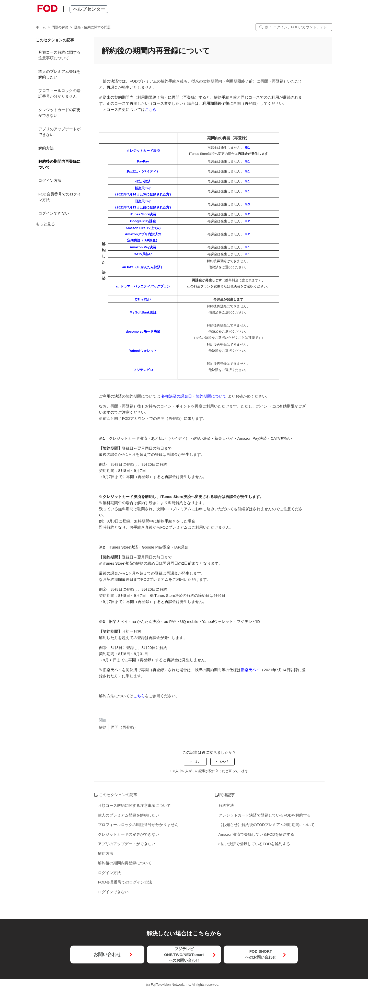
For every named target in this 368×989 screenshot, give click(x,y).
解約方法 (46, 148)
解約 (103, 727)
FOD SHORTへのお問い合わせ (260, 954)
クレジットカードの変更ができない (59, 113)
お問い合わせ (107, 954)
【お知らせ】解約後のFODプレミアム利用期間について (266, 824)
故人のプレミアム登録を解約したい (59, 74)
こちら (150, 109)
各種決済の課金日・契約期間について (193, 396)
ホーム (41, 27)
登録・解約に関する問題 (92, 27)
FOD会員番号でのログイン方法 (59, 197)
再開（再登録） (124, 727)
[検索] (294, 27)
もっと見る (45, 224)
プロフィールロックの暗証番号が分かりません (59, 93)
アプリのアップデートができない (59, 132)
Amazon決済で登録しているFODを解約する (256, 834)
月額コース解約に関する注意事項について (59, 55)
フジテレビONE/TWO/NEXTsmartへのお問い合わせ (184, 954)
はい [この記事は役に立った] (197, 761)
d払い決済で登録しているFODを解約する (254, 844)
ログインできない (53, 213)
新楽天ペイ (250, 670)
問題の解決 (60, 27)
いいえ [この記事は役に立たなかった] (224, 761)
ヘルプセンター (89, 9)
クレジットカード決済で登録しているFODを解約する (264, 815)
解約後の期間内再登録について (59, 164)
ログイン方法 (49, 180)
